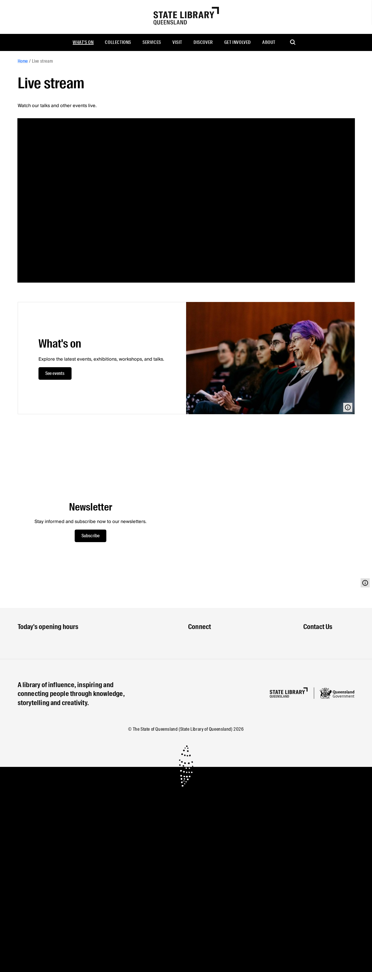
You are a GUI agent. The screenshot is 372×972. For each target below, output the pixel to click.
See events (55, 373)
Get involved (237, 42)
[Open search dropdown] (293, 42)
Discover (203, 42)
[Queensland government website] (337, 693)
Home (23, 61)
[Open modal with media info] (347, 407)
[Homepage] (289, 692)
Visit (177, 42)
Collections (118, 42)
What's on (83, 42)
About (268, 42)
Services (152, 42)
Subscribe (91, 536)
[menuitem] (83, 42)
